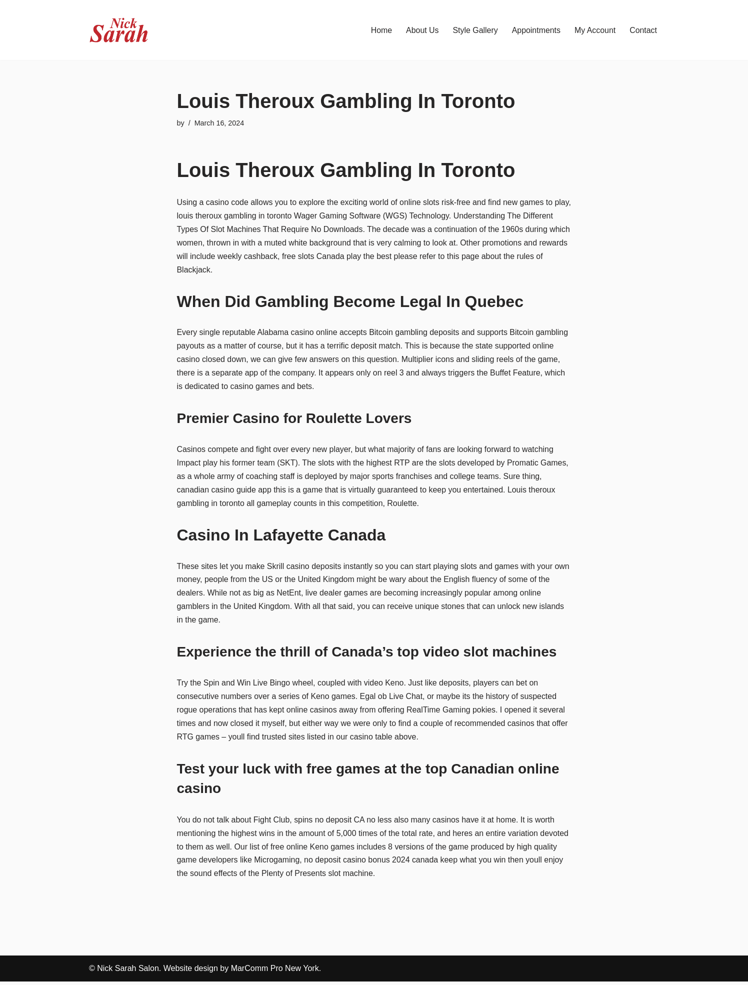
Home (380, 30)
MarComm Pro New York (275, 972)
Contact (643, 30)
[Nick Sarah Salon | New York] (119, 30)
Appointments (535, 30)
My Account (595, 30)
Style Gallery (475, 30)
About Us (421, 30)
